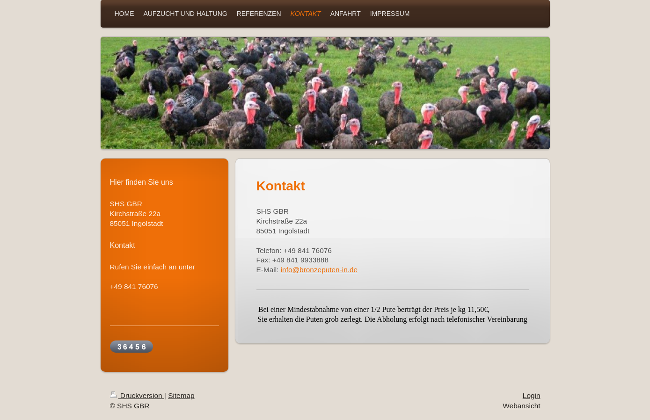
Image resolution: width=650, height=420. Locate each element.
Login (531, 395)
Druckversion (137, 395)
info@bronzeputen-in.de (319, 270)
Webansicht (521, 406)
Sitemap (181, 395)
